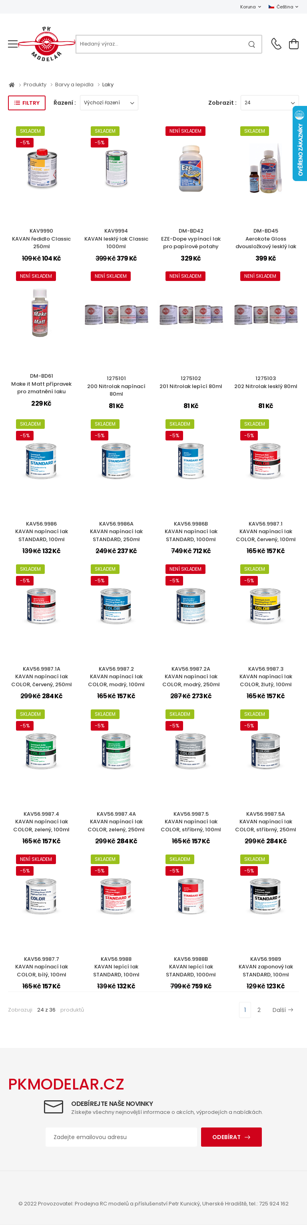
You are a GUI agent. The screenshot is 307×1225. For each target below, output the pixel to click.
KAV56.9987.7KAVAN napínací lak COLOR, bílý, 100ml (41, 966)
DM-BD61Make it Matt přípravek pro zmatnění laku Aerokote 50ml (41, 387)
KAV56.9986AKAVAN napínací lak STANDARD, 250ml (116, 531)
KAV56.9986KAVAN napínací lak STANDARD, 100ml (41, 531)
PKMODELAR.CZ (66, 1084)
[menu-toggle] (13, 44)
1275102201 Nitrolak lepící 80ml (190, 382)
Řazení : (65, 103)
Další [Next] (283, 1010)
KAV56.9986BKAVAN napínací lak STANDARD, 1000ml (191, 531)
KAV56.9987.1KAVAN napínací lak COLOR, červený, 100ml (266, 531)
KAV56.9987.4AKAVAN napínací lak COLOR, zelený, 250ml (116, 821)
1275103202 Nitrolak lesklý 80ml (265, 382)
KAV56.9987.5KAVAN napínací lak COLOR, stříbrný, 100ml (191, 821)
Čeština (281, 7)
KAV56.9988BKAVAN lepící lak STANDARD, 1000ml (191, 966)
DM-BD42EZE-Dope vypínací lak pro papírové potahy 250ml (191, 242)
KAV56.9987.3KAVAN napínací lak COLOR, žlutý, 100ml (265, 676)
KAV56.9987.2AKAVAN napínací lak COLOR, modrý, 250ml (191, 676)
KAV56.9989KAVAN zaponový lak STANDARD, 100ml (266, 966)
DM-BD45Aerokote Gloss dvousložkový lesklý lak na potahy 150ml (265, 242)
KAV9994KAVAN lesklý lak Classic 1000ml (116, 238)
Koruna (247, 7)
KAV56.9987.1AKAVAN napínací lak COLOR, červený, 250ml (41, 676)
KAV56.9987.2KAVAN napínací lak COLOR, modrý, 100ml (116, 676)
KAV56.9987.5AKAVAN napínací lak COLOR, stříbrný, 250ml (265, 821)
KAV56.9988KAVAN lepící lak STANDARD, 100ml (116, 966)
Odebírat (226, 1137)
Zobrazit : (222, 103)
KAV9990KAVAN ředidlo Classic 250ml (41, 238)
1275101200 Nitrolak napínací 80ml (116, 386)
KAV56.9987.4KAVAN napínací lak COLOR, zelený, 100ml (41, 821)
